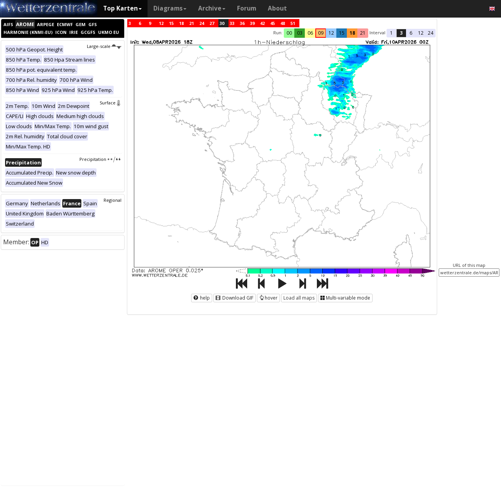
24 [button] (430, 33)
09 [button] (320, 33)
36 (242, 23)
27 (211, 23)
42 (262, 23)
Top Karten (122, 8)
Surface (110, 103)
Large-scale (104, 46)
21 (191, 23)
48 (282, 23)
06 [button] (310, 33)
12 (161, 23)
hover (268, 298)
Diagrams (169, 8)
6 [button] (411, 33)
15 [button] (342, 33)
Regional (112, 200)
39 (252, 23)
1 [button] (391, 33)
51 (292, 23)
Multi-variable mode (345, 298)
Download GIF (234, 298)
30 (222, 23)
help (201, 298)
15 (171, 23)
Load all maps (299, 298)
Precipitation (100, 159)
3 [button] (401, 33)
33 (232, 23)
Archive (211, 8)
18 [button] (352, 33)
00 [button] (289, 33)
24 (201, 23)
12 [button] (331, 33)
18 (181, 23)
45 (272, 23)
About (277, 8)
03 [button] (299, 33)
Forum (246, 8)
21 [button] (363, 33)
